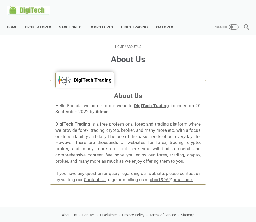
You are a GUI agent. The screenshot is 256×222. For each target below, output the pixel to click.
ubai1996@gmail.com (171, 173)
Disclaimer (108, 209)
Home (14, 20)
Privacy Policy (133, 209)
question (94, 167)
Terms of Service (163, 209)
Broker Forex (41, 20)
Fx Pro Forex (103, 20)
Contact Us (95, 173)
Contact (88, 209)
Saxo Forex (73, 20)
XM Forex (167, 20)
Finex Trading (137, 20)
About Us (69, 209)
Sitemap (187, 209)
